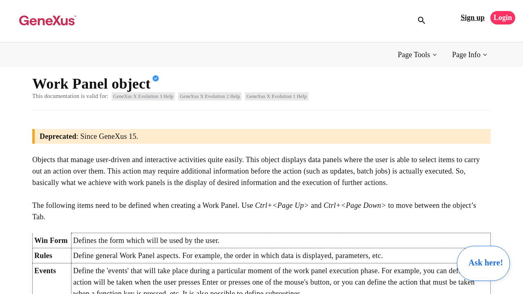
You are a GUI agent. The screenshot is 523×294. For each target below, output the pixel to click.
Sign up (472, 17)
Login (503, 17)
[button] (418, 55)
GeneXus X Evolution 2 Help (210, 96)
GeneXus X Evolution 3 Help (143, 96)
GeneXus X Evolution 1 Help (276, 96)
